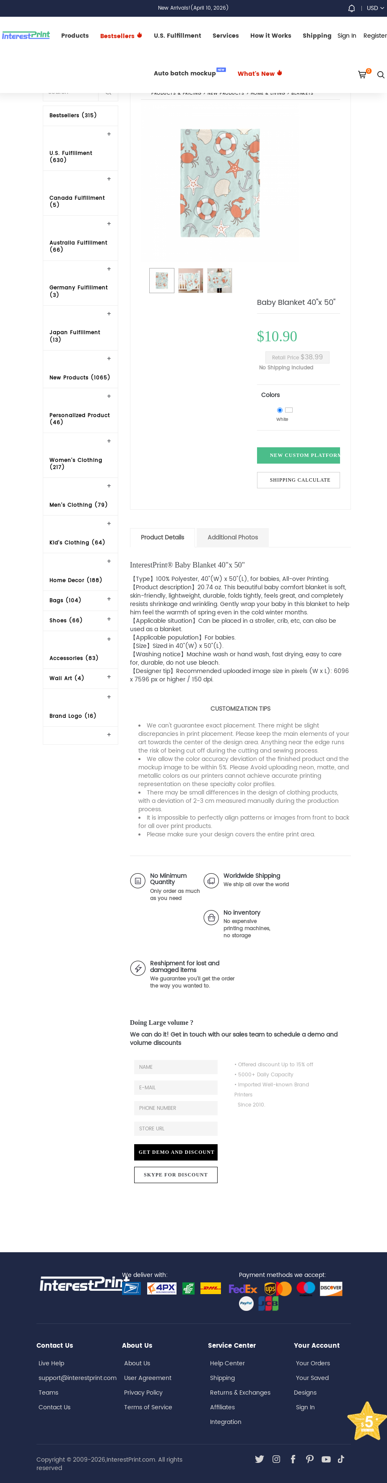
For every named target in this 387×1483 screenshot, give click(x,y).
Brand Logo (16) (73, 716)
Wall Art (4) (67, 679)
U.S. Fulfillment (177, 36)
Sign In (305, 1407)
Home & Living (267, 93)
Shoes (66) (66, 621)
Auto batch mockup (190, 72)
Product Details (162, 537)
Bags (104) (65, 601)
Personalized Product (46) (79, 419)
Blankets (302, 93)
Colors (270, 395)
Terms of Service (148, 1407)
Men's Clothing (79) (78, 505)
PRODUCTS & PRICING (176, 93)
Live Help (51, 1363)
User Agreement (147, 1378)
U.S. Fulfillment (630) (70, 157)
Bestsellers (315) (73, 116)
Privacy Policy (143, 1393)
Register (375, 36)
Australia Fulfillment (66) (78, 246)
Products (75, 36)
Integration (226, 1422)
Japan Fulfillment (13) (74, 336)
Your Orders (313, 1363)
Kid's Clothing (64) (77, 543)
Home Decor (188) (76, 581)
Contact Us (54, 1407)
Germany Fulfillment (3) (78, 291)
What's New (260, 74)
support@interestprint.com (78, 1378)
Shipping (317, 36)
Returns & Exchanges (240, 1393)
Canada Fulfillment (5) (77, 201)
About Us (137, 1363)
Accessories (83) (74, 659)
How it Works (270, 36)
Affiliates (222, 1407)
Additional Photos (233, 537)
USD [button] (375, 8)
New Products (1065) (80, 378)
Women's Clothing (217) (75, 464)
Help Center (227, 1363)
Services (226, 36)
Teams (48, 1393)
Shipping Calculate (300, 480)
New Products (226, 93)
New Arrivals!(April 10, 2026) (193, 8)
